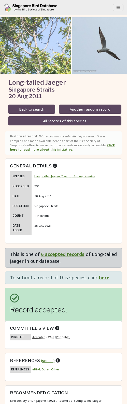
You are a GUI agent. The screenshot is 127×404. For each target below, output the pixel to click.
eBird (36, 369)
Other (45, 369)
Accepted (39, 337)
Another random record (90, 109)
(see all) (47, 360)
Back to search (31, 109)
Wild (51, 337)
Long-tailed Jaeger (64, 176)
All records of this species (64, 121)
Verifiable (62, 337)
